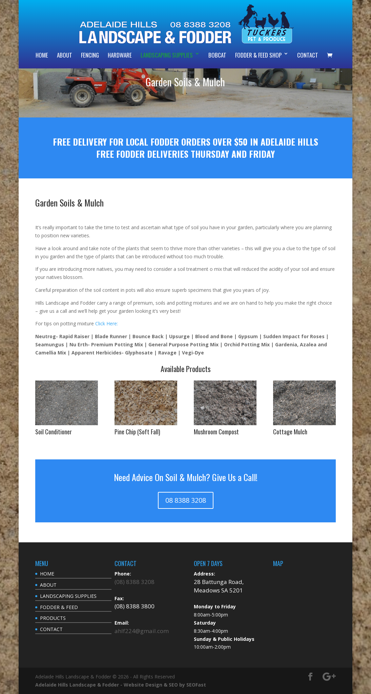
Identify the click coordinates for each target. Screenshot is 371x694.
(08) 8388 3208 (134, 582)
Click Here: (106, 323)
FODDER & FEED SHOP (258, 55)
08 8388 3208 (185, 500)
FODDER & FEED (59, 607)
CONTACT (307, 55)
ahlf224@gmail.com (142, 631)
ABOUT (64, 55)
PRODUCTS (53, 618)
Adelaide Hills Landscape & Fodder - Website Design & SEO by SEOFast (120, 684)
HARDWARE (120, 55)
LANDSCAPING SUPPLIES (167, 55)
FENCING (90, 55)
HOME (42, 55)
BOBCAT (217, 55)
